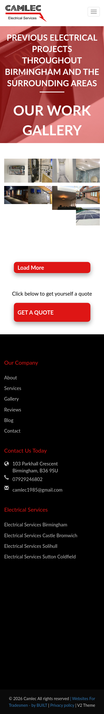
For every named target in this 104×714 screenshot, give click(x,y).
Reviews (12, 410)
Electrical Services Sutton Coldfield (40, 557)
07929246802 (27, 479)
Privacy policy (62, 705)
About (10, 378)
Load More (30, 267)
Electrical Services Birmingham (35, 524)
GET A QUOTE (35, 312)
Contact (12, 431)
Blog (8, 420)
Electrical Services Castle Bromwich (40, 535)
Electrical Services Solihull (30, 546)
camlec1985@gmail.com (37, 490)
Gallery (11, 399)
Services (12, 388)
